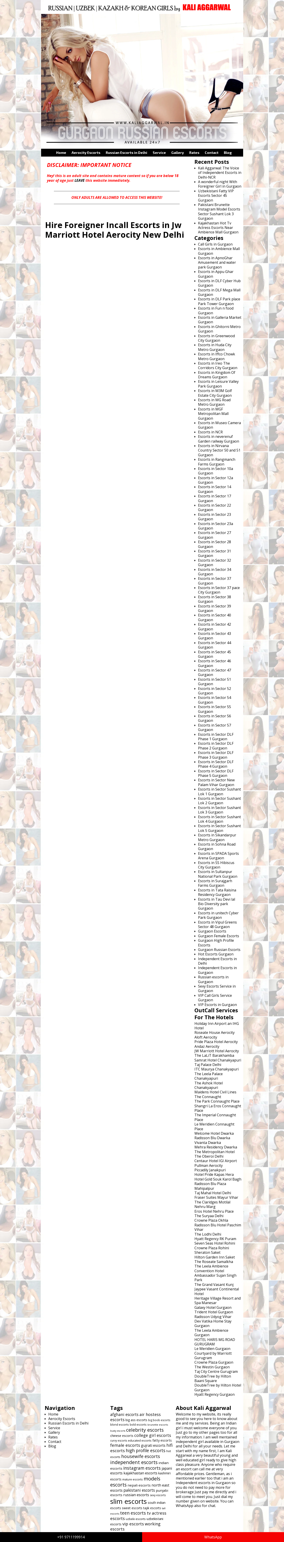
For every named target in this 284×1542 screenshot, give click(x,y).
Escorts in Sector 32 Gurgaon (214, 562)
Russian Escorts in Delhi (126, 152)
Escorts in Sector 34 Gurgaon (214, 571)
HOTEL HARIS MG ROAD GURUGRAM (214, 1342)
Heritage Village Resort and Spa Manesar (217, 1300)
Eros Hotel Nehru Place (214, 1211)
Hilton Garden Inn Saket (214, 1257)
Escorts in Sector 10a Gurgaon (215, 471)
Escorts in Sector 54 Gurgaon (214, 700)
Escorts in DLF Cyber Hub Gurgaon (219, 283)
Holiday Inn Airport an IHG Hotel (216, 1025)
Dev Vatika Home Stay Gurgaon (212, 1323)
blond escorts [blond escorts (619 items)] (119, 1424)
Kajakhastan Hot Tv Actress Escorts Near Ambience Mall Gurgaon (218, 228)
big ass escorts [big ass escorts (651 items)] (136, 1420)
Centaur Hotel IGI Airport (215, 1160)
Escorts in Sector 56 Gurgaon (214, 718)
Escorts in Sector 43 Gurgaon (214, 635)
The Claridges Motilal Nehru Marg (212, 1204)
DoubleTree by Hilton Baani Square (212, 1378)
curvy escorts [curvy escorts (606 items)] (118, 1440)
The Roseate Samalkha (213, 1261)
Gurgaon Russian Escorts (219, 949)
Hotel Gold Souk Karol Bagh (217, 1179)
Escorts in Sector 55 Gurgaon (214, 709)
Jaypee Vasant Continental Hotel (216, 1291)
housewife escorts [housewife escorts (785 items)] (140, 1456)
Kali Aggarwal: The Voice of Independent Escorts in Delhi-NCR (219, 173)
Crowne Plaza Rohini (211, 1247)
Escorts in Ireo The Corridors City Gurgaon (217, 365)
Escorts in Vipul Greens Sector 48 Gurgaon (217, 924)
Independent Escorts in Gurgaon (217, 970)
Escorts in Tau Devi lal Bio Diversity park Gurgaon (216, 904)
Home (61, 152)
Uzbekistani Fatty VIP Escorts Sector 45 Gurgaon (216, 195)
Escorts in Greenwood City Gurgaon (216, 338)
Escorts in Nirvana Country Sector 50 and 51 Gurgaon (219, 450)
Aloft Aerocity (205, 1037)
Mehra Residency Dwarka (215, 1147)
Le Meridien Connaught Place (214, 1126)
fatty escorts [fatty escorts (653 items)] (162, 1440)
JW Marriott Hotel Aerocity (216, 1050)
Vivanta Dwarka (207, 1142)
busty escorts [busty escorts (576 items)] (117, 1430)
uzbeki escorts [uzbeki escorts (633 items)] (136, 1519)
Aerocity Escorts (86, 152)
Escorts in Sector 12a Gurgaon (215, 480)
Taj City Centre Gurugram (216, 1371)
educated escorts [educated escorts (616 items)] (140, 1440)
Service (159, 152)
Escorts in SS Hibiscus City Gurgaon (216, 865)
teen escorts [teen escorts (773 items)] (133, 1513)
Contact (211, 152)
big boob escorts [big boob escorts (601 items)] (159, 1420)
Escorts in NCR (210, 432)
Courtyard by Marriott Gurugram (213, 1355)
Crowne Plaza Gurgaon (213, 1362)
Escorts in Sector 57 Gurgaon (214, 727)
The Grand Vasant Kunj (213, 1284)
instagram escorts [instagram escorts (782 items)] (142, 1468)
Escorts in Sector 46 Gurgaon (214, 663)
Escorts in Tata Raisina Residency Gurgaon (217, 892)
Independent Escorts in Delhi (217, 961)
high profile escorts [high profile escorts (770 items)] (145, 1450)
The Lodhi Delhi (207, 1234)
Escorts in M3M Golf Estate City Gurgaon (215, 393)
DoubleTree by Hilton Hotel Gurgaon (217, 1387)
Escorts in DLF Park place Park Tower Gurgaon (219, 301)
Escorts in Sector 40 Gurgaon (214, 617)
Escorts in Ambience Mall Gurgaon (219, 251)
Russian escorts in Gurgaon (213, 979)
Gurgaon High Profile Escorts (216, 942)
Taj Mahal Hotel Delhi (212, 1192)
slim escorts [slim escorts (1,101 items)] (128, 1501)
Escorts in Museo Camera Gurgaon (219, 425)
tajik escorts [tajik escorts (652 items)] (152, 1508)
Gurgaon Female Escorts (218, 935)
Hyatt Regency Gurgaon (214, 1394)
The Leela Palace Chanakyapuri (208, 1076)
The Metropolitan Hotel (214, 1151)
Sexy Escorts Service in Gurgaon (217, 988)
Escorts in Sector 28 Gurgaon (214, 544)
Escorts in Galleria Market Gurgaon (219, 319)
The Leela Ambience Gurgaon (211, 1332)
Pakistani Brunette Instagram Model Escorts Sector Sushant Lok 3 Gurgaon (219, 211)
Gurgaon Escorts (212, 931)
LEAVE (80, 180)
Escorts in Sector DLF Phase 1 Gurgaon (215, 736)
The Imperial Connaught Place (215, 1117)
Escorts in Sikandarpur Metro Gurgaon (217, 837)
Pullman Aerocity (208, 1165)
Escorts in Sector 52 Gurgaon (214, 691)
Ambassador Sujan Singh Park (215, 1277)
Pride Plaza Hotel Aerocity (216, 1041)
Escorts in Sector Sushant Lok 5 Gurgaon (219, 828)
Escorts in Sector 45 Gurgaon (214, 654)
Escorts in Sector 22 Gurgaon (214, 507)
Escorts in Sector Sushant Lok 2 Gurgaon (219, 800)
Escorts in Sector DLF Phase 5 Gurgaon (215, 773)
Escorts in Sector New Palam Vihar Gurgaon (216, 782)
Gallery (177, 152)
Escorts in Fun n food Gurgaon (215, 310)
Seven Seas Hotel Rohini (214, 1243)
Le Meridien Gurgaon (212, 1348)
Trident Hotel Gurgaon (213, 1311)
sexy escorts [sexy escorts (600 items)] (158, 1495)
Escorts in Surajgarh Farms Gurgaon (215, 883)
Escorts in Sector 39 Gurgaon (214, 608)
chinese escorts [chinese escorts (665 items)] (121, 1435)
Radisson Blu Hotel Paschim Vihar (217, 1227)
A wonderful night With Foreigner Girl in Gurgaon (219, 184)
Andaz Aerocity (206, 1046)
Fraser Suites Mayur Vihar (216, 1197)
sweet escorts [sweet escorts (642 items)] (132, 1508)
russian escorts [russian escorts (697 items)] (136, 1494)
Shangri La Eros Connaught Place (217, 1108)
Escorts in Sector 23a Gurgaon (215, 526)
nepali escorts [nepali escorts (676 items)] (139, 1485)
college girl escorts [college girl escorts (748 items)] (152, 1435)
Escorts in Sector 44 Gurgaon (214, 645)
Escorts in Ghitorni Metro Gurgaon (219, 329)
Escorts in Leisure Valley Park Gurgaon (218, 383)
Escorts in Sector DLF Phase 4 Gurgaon (215, 764)
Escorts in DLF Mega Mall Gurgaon (219, 292)
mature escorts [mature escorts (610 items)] (132, 1479)
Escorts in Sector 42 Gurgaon (214, 626)
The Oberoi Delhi (208, 1156)
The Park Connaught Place (217, 1101)
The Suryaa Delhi (208, 1215)
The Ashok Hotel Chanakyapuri (208, 1085)
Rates (194, 152)
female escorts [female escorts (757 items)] (125, 1445)
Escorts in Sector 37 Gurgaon (214, 580)
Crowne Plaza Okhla (211, 1220)
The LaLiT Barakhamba (214, 1055)
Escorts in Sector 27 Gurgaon (214, 535)
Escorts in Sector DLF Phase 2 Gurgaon (215, 745)
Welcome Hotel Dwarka (214, 1133)
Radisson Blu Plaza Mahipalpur (210, 1186)
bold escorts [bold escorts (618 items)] (138, 1424)
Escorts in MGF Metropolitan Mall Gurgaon (213, 414)
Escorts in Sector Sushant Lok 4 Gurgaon (219, 819)
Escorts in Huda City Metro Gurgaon (214, 347)
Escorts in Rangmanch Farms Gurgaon (216, 461)
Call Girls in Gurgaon (215, 244)
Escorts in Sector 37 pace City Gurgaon (219, 590)
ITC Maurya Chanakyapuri (216, 1069)
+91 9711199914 (71, 1537)
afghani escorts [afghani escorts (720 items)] (124, 1414)
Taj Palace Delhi (207, 1064)
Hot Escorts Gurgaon (215, 954)
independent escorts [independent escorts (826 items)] (134, 1462)
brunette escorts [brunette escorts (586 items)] (158, 1424)
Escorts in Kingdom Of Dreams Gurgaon (216, 374)
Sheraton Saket (207, 1252)
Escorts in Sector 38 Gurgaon (214, 599)
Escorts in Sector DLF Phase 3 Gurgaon (215, 755)
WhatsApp (213, 1537)
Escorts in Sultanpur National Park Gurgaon (217, 874)
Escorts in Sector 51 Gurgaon (214, 681)
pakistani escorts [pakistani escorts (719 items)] (139, 1490)
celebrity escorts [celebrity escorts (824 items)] (145, 1430)
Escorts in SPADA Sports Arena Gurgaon (218, 855)
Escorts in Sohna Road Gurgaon (217, 846)
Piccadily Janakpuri (210, 1170)
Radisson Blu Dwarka (212, 1137)
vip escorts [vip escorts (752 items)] (133, 1523)
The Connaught (207, 1096)
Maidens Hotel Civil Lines (215, 1092)
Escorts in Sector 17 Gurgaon (214, 498)
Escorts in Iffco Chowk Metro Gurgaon (216, 356)
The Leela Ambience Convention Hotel (211, 1268)
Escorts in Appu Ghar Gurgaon (215, 274)
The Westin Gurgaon (212, 1367)
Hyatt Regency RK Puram (215, 1238)
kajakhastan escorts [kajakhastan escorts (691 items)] (140, 1473)
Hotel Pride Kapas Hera (214, 1174)
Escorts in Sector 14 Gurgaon (214, 489)
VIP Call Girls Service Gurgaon (215, 997)
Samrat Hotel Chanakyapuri (217, 1060)
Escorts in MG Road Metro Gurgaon (214, 402)
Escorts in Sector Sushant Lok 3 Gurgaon (219, 810)
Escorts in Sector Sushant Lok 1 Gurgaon (219, 791)
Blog (228, 152)
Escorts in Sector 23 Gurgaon (214, 516)
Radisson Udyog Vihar (212, 1316)
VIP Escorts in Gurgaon (217, 1004)
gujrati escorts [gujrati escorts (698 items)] (153, 1445)
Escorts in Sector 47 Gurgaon (214, 672)
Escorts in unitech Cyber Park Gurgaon (218, 915)
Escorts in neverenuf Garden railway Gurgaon (218, 438)
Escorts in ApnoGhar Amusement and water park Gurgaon (217, 262)
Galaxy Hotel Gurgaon (212, 1307)
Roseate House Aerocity (214, 1032)
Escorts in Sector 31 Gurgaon (214, 553)
